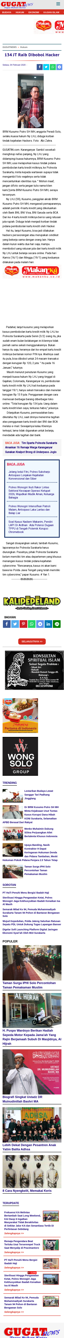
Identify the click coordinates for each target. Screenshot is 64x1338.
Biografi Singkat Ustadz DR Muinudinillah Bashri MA (22, 1099)
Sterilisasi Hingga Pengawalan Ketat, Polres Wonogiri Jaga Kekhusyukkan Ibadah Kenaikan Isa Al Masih (31, 901)
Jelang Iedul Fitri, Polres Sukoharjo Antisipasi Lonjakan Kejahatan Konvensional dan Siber (29, 475)
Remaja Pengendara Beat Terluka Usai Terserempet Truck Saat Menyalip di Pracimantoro (22, 1244)
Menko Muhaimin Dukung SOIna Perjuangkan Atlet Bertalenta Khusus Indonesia (40, 832)
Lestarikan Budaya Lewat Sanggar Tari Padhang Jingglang (38, 795)
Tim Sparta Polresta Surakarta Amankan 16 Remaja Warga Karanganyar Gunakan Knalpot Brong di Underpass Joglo (31, 447)
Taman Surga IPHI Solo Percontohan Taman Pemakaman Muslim (37, 870)
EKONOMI (34, 12)
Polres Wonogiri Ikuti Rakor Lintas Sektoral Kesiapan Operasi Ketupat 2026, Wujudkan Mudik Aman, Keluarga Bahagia (31, 492)
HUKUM (20, 12)
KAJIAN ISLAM (51, 12)
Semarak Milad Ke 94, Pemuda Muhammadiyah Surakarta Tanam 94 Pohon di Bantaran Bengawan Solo (31, 912)
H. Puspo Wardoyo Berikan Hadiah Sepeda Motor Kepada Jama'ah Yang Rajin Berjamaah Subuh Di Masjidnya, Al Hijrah (32, 1037)
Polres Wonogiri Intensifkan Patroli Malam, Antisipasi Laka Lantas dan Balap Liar (29, 510)
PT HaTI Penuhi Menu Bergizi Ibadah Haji (26, 892)
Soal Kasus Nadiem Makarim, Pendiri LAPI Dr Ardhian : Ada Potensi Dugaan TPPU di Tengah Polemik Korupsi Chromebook (31, 527)
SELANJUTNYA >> (32, 641)
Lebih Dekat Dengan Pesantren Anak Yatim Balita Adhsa (29, 1147)
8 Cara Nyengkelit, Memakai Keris (27, 1190)
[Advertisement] (32, 1306)
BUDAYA (6, 12)
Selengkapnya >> (14, 1233)
